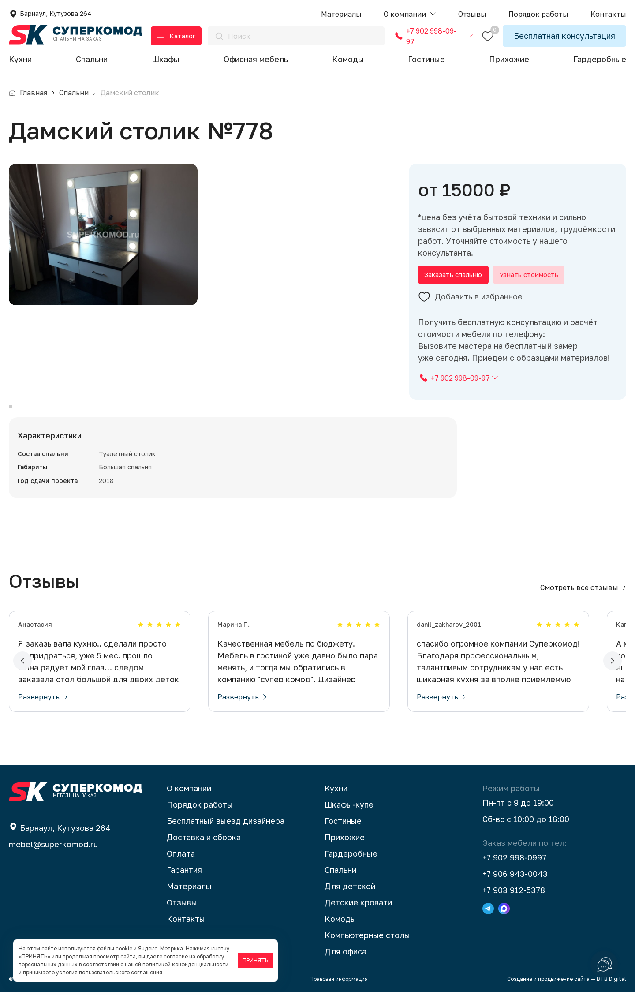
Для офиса (345, 954)
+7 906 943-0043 (515, 877)
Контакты (186, 922)
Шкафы (165, 59)
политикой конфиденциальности (185, 964)
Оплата (181, 856)
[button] (410, 14)
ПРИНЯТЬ (255, 960)
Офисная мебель (256, 59)
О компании (189, 791)
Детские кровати (358, 905)
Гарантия (184, 873)
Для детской (350, 889)
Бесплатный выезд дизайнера (225, 824)
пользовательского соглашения (120, 972)
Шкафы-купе (349, 807)
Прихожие (509, 59)
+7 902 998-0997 (514, 860)
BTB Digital (611, 982)
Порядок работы (200, 807)
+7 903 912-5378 (513, 893)
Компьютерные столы (367, 938)
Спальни (92, 59)
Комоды (348, 59)
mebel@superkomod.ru (53, 847)
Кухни (20, 59)
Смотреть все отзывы (583, 590)
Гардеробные (599, 59)
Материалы (189, 889)
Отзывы (182, 905)
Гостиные (426, 59)
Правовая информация (339, 982)
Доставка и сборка (204, 840)
